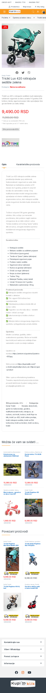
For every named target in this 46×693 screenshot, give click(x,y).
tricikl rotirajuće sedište (14, 420)
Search (33, 11)
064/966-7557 (34, 2)
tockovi (23, 414)
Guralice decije (29, 584)
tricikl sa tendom (21, 423)
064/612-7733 (20, 2)
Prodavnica (14, 7)
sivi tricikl (16, 414)
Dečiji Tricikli (6, 75)
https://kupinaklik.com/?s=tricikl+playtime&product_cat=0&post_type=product (23, 367)
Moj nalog (39, 7)
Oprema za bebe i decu (22, 18)
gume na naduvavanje (14, 409)
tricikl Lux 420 (14, 417)
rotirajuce (27, 412)
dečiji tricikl (33, 406)
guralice (27, 409)
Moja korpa (27, 7)
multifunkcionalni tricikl (14, 412)
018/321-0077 (7, 2)
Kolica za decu (29, 452)
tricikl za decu (33, 423)
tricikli (8, 426)
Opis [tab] (4, 164)
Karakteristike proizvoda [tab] (28, 164)
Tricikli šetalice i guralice (32, 541)
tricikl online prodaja (28, 417)
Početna (5, 18)
